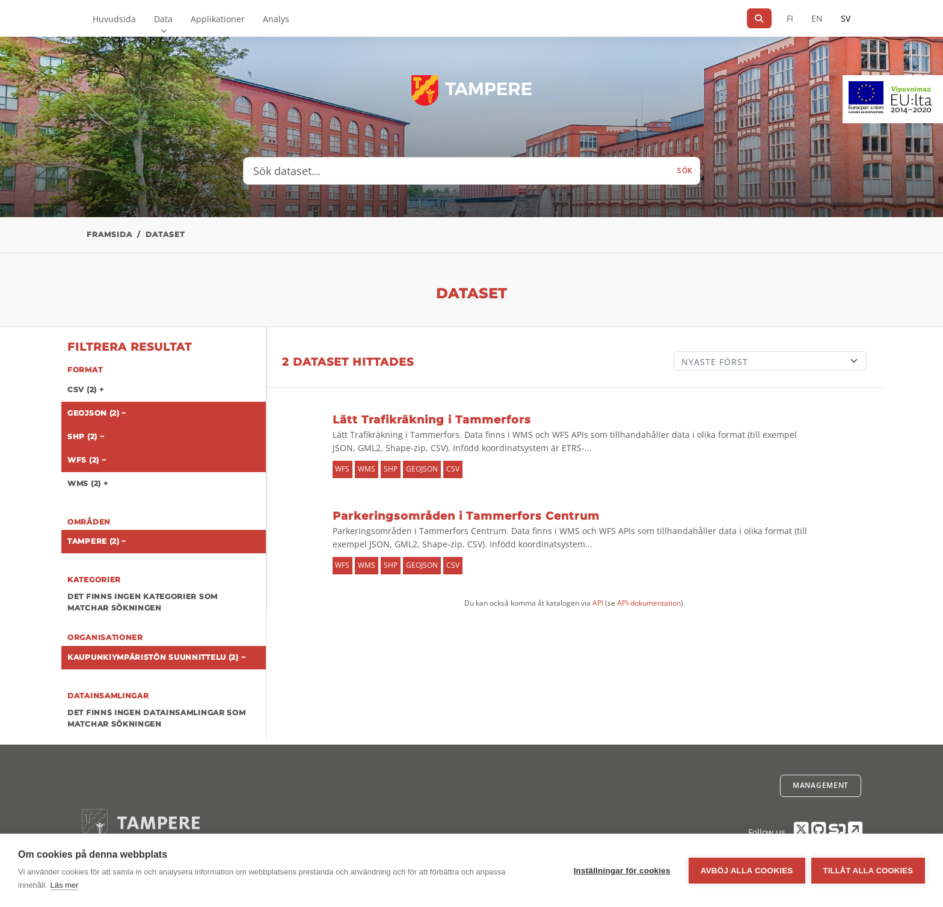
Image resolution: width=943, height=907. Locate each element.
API (597, 603)
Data (163, 19)
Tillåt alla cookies (868, 870)
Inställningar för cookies (622, 870)
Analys (276, 19)
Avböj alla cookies (747, 870)
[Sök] (759, 18)
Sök (685, 170)
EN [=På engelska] (817, 18)
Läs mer (64, 885)
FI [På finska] (790, 18)
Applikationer (218, 19)
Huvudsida (114, 19)
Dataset (165, 234)
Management (821, 785)
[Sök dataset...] (457, 171)
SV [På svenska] (845, 18)
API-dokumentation (649, 603)
